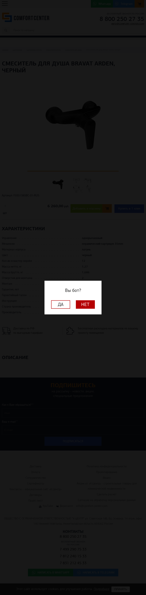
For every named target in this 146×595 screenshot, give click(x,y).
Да (60, 304)
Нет (85, 304)
